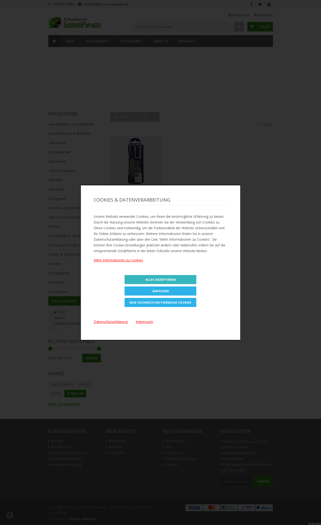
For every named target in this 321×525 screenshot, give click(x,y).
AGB (169, 447)
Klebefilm (56, 180)
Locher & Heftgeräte (65, 208)
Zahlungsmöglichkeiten (69, 453)
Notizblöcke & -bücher (66, 236)
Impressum (174, 453)
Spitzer (59, 317)
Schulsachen (58, 291)
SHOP (69, 41)
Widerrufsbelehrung (181, 459)
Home (54, 41)
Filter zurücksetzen (64, 404)
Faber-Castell (62, 384)
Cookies (172, 465)
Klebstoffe (57, 189)
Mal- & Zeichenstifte (64, 217)
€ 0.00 (265, 26)
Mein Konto (117, 441)
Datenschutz (175, 441)
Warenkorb (116, 453)
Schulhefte (57, 282)
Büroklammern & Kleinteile (69, 133)
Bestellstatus (61, 447)
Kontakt (186, 41)
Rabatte (161, 41)
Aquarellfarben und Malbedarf (72, 124)
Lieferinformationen (66, 459)
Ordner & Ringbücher (65, 254)
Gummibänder (60, 152)
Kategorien (97, 41)
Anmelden (264, 15)
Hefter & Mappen (62, 170)
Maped (56, 393)
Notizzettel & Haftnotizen (68, 245)
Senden (263, 481)
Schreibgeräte (59, 273)
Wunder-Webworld (82, 519)
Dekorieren (57, 142)
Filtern (91, 358)
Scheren (55, 263)
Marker (54, 226)
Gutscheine (130, 41)
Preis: (52, 358)
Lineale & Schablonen (71, 323)
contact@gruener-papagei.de (106, 4)
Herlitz (85, 384)
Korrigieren (57, 198)
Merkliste (238, 15)
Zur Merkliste (136, 193)
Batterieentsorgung (66, 465)
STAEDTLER (75, 393)
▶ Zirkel (60, 312)
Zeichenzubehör (64, 301)
